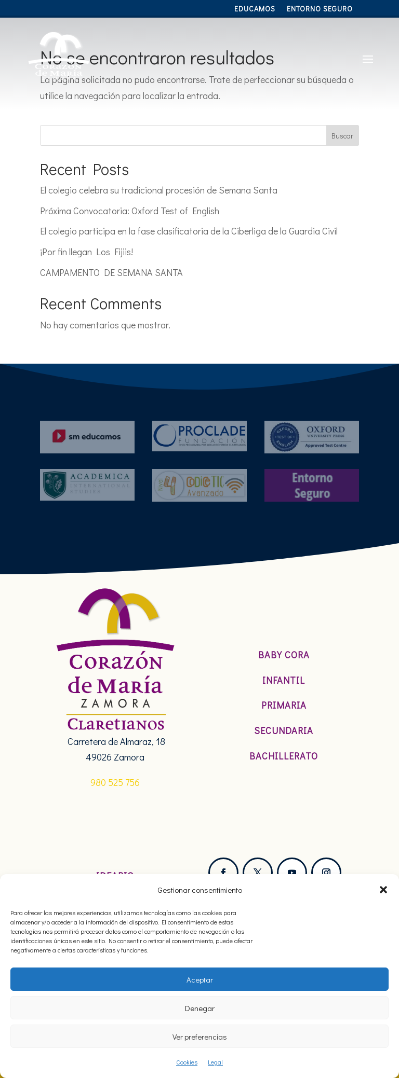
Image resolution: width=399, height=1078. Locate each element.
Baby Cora (284, 654)
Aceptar (200, 979)
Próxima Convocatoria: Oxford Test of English (129, 210)
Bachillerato (283, 756)
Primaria (284, 705)
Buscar (342, 136)
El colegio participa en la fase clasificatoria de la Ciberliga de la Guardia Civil (189, 231)
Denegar (200, 1008)
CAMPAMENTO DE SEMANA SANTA (111, 272)
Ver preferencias (199, 1036)
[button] (383, 889)
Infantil (283, 680)
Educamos (254, 9)
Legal (215, 1062)
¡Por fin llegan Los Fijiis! (86, 251)
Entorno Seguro (320, 9)
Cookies (186, 1062)
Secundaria (283, 730)
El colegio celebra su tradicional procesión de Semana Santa (158, 190)
